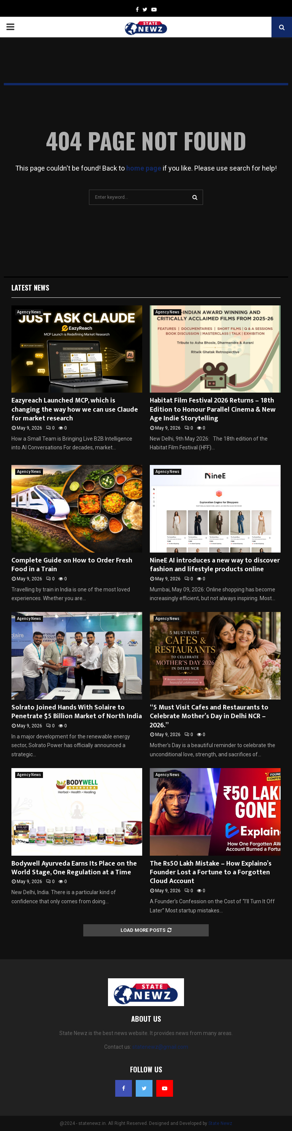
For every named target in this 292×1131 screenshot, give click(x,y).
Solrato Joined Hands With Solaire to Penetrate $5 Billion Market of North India (76, 712)
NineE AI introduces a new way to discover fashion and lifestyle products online (215, 565)
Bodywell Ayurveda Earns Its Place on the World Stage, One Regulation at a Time (74, 868)
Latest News (30, 287)
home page (143, 168)
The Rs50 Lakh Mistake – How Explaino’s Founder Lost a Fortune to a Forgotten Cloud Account (210, 872)
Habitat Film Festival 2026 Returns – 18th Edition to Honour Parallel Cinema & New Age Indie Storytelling (213, 409)
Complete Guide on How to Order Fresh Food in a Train (71, 565)
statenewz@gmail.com (160, 1047)
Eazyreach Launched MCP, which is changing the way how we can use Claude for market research (74, 409)
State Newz (220, 1123)
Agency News (29, 312)
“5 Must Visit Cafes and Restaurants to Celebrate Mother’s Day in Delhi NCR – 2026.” (209, 716)
